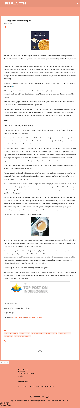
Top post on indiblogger (22, 336)
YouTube (28, 317)
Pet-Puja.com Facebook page (27, 373)
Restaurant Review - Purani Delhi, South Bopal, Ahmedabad (36, 387)
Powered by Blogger (40, 397)
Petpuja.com (8, 336)
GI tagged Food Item (50, 333)
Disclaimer (4, 403)
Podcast (39, 317)
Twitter (34, 317)
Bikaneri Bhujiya (37, 333)
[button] (5, 27)
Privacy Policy (5, 405)
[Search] (77, 3)
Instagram (15, 317)
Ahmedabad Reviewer (11, 333)
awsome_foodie (25, 333)
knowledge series (64, 333)
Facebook (22, 317)
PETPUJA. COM (15, 3)
